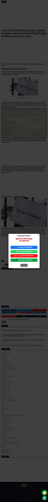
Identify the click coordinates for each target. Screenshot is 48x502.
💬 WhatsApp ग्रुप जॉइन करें (24, 251)
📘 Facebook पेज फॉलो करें (24, 247)
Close (24, 265)
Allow (31, 6)
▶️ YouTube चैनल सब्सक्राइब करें (24, 256)
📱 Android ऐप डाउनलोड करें (24, 260)
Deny (17, 6)
